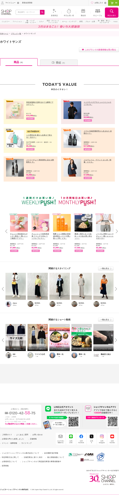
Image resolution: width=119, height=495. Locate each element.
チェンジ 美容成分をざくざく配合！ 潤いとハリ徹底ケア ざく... (19, 236)
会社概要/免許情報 (51, 453)
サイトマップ (26, 443)
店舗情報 (33, 439)
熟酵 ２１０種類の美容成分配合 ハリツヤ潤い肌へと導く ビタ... (62, 236)
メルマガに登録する (60, 441)
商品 (19, 62)
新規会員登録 (27, 3)
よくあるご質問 (22, 435)
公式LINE (70, 441)
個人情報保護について (55, 457)
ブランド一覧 (16, 34)
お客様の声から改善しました (13, 439)
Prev (7, 231)
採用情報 (5, 466)
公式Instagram (102, 441)
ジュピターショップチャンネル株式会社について (20, 453)
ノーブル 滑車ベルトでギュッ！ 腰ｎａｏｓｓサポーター (105, 236)
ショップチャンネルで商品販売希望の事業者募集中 (41, 461)
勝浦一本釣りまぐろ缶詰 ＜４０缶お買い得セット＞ (83, 236)
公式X (91, 441)
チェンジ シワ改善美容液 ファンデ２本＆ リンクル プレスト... (40, 236)
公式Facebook (81, 441)
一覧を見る (105, 268)
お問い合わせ (37, 435)
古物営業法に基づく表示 (33, 457)
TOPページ (4, 34)
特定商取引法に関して (10, 457)
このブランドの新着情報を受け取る (100, 50)
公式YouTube (112, 441)
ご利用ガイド (7, 435)
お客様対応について (9, 461)
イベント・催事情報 (9, 443)
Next (116, 231)
